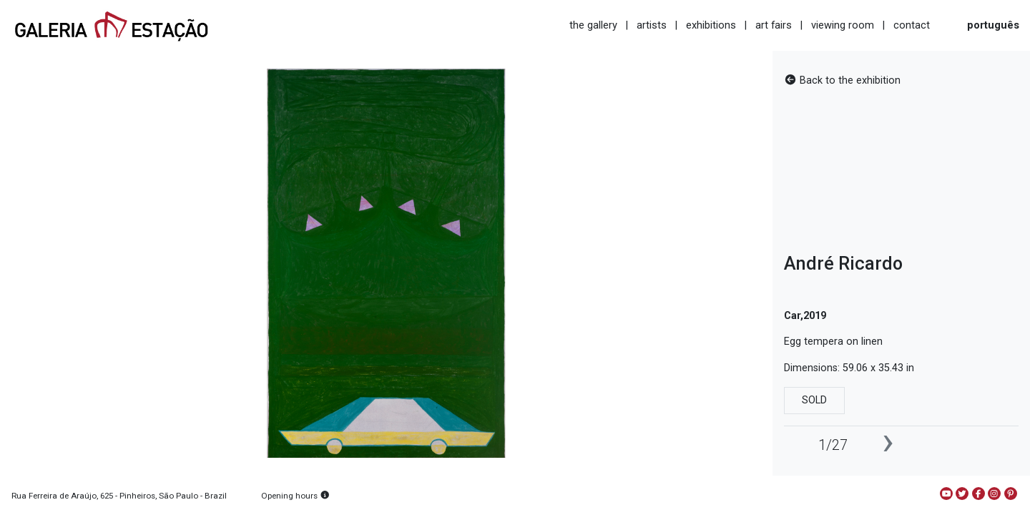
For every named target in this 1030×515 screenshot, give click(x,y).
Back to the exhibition (842, 80)
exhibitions (711, 25)
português (993, 25)
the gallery (593, 25)
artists (652, 25)
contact (911, 25)
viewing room (842, 25)
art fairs (773, 25)
